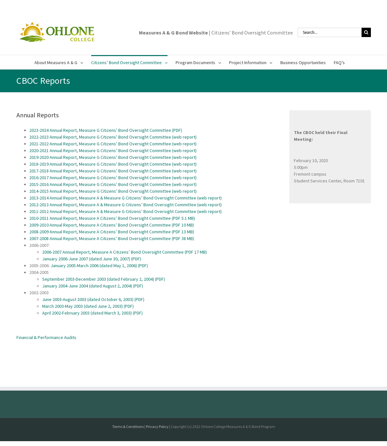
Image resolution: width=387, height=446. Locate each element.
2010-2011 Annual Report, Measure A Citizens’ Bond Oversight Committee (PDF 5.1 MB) (112, 218)
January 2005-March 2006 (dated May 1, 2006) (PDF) (99, 265)
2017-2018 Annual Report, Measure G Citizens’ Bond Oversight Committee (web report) (113, 171)
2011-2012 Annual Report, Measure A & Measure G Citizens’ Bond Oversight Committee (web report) (125, 211)
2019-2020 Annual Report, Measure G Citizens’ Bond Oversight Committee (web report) (113, 157)
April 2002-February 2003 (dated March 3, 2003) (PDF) (92, 313)
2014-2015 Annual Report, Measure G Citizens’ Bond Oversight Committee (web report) (113, 191)
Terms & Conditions (128, 426)
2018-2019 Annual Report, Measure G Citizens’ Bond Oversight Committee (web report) (113, 164)
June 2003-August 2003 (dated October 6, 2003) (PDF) (93, 299)
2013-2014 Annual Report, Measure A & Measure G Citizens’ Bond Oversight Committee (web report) (125, 198)
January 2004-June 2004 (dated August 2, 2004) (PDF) (92, 286)
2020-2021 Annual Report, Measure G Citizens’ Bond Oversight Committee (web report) (113, 150)
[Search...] (330, 32)
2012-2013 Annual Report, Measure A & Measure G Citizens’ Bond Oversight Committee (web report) (125, 205)
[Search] (366, 32)
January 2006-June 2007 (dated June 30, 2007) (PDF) (91, 259)
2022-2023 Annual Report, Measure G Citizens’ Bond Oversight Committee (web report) (113, 137)
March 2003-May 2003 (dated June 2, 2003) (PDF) (88, 306)
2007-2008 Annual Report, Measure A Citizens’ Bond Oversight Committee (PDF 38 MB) (111, 238)
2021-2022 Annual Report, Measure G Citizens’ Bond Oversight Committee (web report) (113, 144)
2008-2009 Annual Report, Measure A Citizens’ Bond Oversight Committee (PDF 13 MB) (111, 232)
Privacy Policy (157, 426)
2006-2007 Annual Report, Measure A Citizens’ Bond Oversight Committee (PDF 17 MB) (124, 252)
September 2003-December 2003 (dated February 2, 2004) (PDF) (103, 279)
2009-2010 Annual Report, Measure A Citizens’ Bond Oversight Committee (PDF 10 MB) (111, 225)
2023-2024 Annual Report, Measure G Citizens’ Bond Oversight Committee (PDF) (105, 130)
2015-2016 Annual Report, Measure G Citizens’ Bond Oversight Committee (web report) (113, 184)
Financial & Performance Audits (46, 337)
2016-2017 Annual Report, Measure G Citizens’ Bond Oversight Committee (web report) (113, 177)
